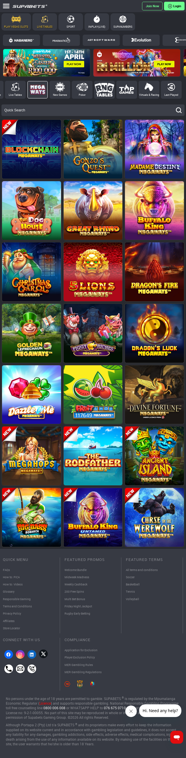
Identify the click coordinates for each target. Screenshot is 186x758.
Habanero (21, 40)
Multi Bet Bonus (75, 599)
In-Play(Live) (96, 27)
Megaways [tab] (37, 89)
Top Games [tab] (127, 89)
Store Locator (11, 628)
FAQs (6, 570)
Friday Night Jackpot (78, 606)
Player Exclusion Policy (80, 657)
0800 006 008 (54, 708)
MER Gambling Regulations (83, 672)
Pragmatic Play (61, 40)
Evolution (141, 40)
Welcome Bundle (75, 570)
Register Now (152, 6)
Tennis (130, 591)
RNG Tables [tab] (104, 89)
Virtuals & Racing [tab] (149, 95)
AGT (101, 40)
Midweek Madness (77, 577)
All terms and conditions (142, 570)
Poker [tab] (82, 95)
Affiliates (8, 621)
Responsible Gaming (17, 599)
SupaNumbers (122, 27)
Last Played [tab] (171, 95)
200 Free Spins (74, 591)
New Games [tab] (60, 95)
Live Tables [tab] (15, 95)
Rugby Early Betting (77, 613)
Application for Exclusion (81, 650)
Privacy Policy (12, 613)
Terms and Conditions (17, 606)
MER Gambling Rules (79, 665)
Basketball (133, 584)
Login (177, 6)
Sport (71, 27)
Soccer (130, 577)
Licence (45, 703)
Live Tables (45, 27)
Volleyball (132, 599)
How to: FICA (11, 577)
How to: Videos (13, 584)
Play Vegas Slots (16, 27)
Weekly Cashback (76, 584)
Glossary (8, 591)
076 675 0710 (115, 708)
